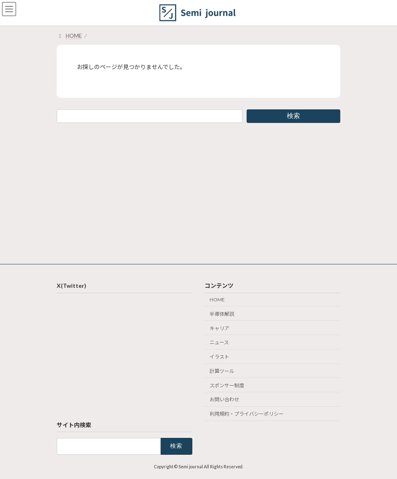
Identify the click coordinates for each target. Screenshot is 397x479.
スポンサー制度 (227, 385)
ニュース (219, 342)
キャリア (219, 328)
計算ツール (222, 371)
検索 (293, 115)
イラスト (219, 357)
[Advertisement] (198, 192)
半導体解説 (222, 313)
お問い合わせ (224, 399)
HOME (217, 299)
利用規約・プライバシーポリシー (247, 414)
